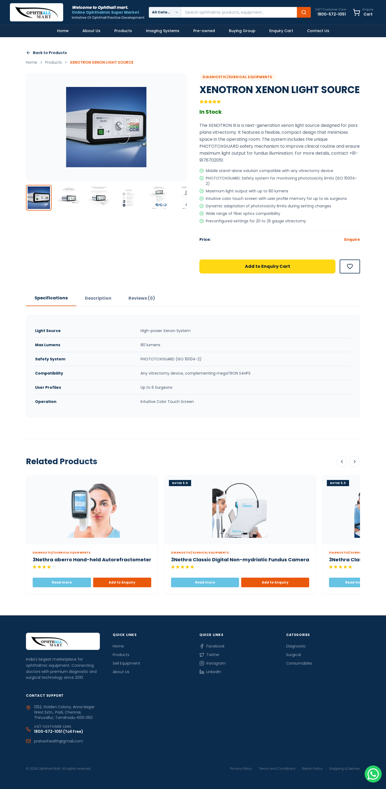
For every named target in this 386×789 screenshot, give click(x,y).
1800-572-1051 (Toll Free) (58, 731)
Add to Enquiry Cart (267, 266)
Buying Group (242, 30)
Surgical (293, 654)
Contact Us (318, 30)
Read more (62, 582)
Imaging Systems (162, 30)
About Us (91, 30)
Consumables (299, 663)
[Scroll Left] (341, 461)
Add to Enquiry (122, 582)
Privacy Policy (241, 768)
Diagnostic (296, 646)
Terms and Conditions (277, 768)
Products (123, 30)
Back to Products (46, 52)
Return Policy (312, 768)
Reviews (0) (141, 298)
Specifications (51, 298)
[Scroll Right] (354, 461)
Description (98, 298)
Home (63, 30)
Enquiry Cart (281, 30)
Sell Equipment (126, 663)
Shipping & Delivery (344, 768)
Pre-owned (204, 30)
